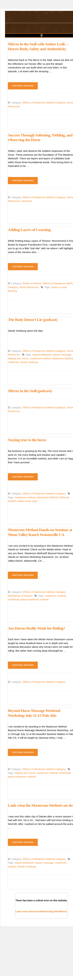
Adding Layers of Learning (29, 230)
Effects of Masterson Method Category (44, 102)
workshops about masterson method (28, 599)
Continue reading (25, 86)
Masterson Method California (53, 497)
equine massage (62, 354)
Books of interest (32, 283)
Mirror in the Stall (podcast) (30, 391)
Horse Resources (29, 287)
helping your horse (18, 358)
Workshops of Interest (20, 595)
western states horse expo (22, 501)
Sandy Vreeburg (29, 362)
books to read (58, 287)
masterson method (40, 358)
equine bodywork (41, 354)
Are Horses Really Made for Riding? (36, 628)
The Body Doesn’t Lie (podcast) (32, 319)
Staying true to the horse (27, 440)
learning (12, 290)
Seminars (26, 201)
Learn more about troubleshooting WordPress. (41, 911)
